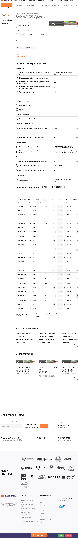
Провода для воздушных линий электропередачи (29, 522)
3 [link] (52, 199)
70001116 (20, 227)
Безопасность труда (45, 519)
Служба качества (44, 522)
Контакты (42, 510)
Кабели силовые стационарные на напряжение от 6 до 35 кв (29, 507)
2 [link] (49, 313)
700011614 (21, 261)
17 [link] (66, 199)
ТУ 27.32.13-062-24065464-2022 (25, 47)
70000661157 (21, 232)
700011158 (21, 236)
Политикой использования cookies (50, 535)
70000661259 (22, 240)
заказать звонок (6, 5)
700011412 (21, 253)
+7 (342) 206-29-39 (65, 498)
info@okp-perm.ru (65, 500)
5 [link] (59, 199)
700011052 (21, 210)
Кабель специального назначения (26, 518)
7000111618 (21, 279)
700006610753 (22, 215)
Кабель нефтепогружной (27, 515)
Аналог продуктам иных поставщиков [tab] (6, 19)
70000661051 (21, 206)
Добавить (41, 34)
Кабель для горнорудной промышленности (27, 511)
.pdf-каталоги (43, 517)
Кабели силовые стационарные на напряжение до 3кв (29, 503)
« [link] (42, 199)
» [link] (70, 199)
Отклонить (69, 535)
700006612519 (22, 283)
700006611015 (22, 266)
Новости (42, 513)
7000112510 (21, 244)
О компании (43, 500)
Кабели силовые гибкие (27, 500)
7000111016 (21, 270)
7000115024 (21, 304)
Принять (61, 535)
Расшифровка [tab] (5, 23)
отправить (44, 426)
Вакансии (42, 505)
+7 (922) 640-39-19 (43, 438)
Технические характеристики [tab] (5, 14)
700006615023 (22, 300)
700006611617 (22, 274)
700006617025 (22, 308)
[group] (25, 338)
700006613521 (22, 291)
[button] (73, 346)
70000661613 (21, 257)
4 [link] (56, 313)
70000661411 (21, 249)
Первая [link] (37, 199)
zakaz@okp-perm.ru (64, 440)
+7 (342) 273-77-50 (64, 438)
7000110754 (21, 219)
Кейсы (41, 503)
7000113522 (21, 296)
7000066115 (21, 223)
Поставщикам (43, 508)
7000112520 (21, 287)
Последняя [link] (39, 316)
